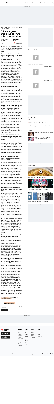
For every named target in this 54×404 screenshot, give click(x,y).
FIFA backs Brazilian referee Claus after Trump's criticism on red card (39, 123)
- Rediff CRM (19, 343)
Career (39, 334)
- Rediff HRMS (19, 341)
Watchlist (33, 337)
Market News (32, 335)
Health (39, 331)
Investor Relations (21, 354)
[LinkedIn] (52, 354)
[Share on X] (42, 354)
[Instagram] (47, 354)
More (46, 2)
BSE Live (33, 331)
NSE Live (33, 332)
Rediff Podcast (26, 346)
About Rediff (2, 354)
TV (40, 2)
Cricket (26, 338)
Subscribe (4, 309)
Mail (7, 2)
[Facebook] (45, 354)
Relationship (40, 336)
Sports (26, 336)
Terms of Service (16, 354)
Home (2, 2)
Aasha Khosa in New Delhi (4, 40)
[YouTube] (50, 354)
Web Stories (31, 165)
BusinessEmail (29, 2)
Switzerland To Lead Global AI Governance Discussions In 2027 (38, 120)
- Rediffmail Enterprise (20, 335)
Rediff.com (34, 353)
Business (27, 332)
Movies (26, 334)
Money (20, 2)
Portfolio (33, 339)
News (13, 2)
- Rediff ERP (20, 345)
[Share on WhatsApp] (39, 354)
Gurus (36, 2)
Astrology (27, 344)
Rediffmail (20, 331)
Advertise (6, 353)
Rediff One (20, 332)
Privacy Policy (11, 354)
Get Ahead (26, 340)
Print (20, 306)
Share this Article (6, 43)
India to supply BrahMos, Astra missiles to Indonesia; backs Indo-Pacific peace (41, 126)
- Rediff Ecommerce (20, 338)
